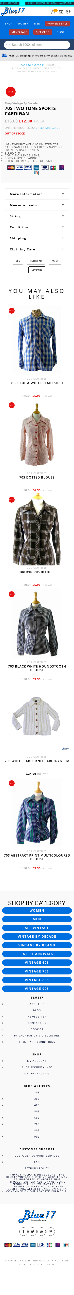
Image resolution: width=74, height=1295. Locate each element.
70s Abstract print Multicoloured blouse (37, 857)
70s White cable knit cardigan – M (37, 761)
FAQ (37, 1162)
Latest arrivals (37, 954)
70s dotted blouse (37, 477)
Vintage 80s (37, 980)
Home (50, 65)
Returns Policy (37, 1168)
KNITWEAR (36, 261)
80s (37, 1130)
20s (37, 1092)
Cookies (37, 1029)
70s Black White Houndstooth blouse (37, 668)
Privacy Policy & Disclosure (37, 1035)
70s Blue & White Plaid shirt (37, 383)
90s (37, 1136)
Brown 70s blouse (37, 572)
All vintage (37, 928)
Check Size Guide (48, 128)
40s (37, 1105)
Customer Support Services (37, 1155)
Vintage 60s (37, 962)
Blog (60, 32)
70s (18, 261)
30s (37, 1098)
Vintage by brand (36, 945)
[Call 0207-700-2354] (68, 12)
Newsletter (37, 1016)
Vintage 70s (37, 971)
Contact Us (37, 1023)
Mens (55, 261)
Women (23, 23)
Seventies (37, 269)
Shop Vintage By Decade (27, 68)
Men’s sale (19, 32)
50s (37, 1111)
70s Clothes (52, 68)
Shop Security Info (37, 1067)
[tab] (37, 193)
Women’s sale (57, 23)
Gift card (43, 32)
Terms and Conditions (37, 1042)
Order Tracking (37, 1073)
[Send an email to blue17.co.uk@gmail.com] (61, 12)
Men (37, 23)
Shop (8, 23)
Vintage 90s (37, 989)
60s (37, 1117)
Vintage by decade (37, 936)
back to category (31, 65)
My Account (37, 1061)
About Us (37, 1004)
